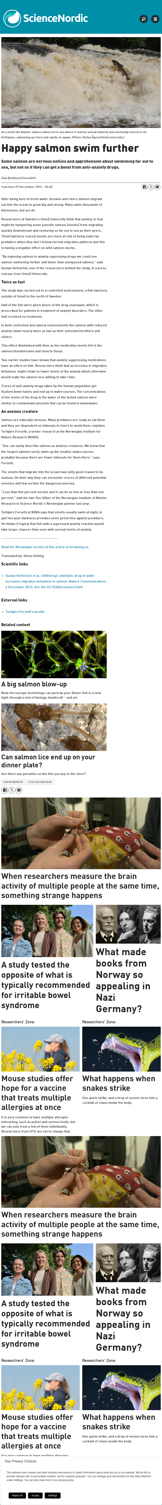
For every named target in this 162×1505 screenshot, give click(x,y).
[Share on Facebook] (144, 187)
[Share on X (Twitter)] (151, 187)
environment (13, 782)
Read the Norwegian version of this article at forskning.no (45, 547)
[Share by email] (157, 187)
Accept (35, 1495)
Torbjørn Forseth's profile (25, 612)
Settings (52, 1495)
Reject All (17, 1495)
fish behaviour (40, 782)
